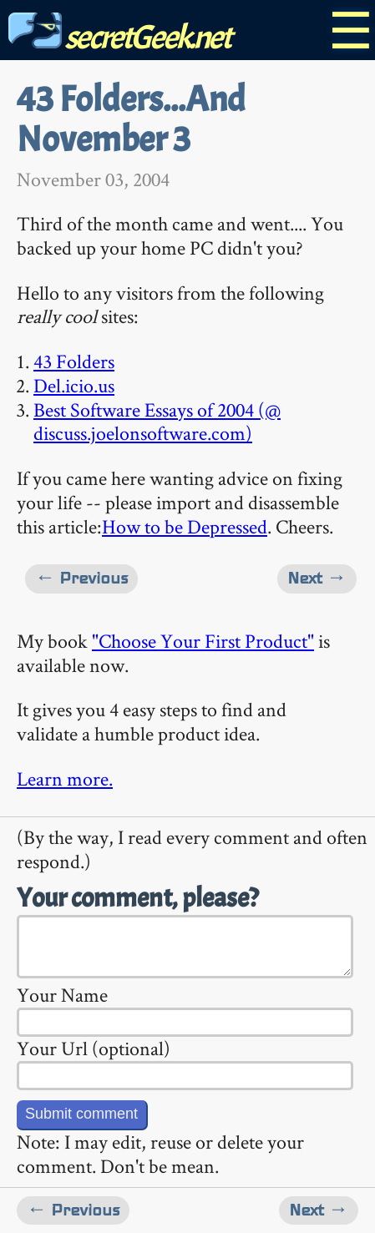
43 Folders (73, 361)
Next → (317, 578)
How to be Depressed (184, 526)
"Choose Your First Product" (203, 641)
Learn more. (65, 778)
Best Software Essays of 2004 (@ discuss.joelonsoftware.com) (157, 422)
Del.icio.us (73, 385)
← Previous (81, 578)
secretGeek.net (119, 37)
